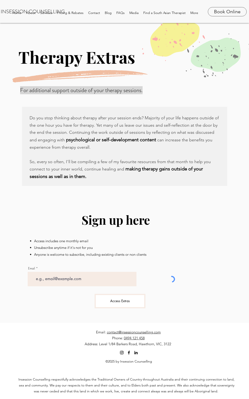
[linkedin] (136, 352)
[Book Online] (227, 11)
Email (31, 268)
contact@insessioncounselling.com (134, 332)
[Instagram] (121, 352)
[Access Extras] (120, 301)
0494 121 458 (134, 338)
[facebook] (129, 352)
